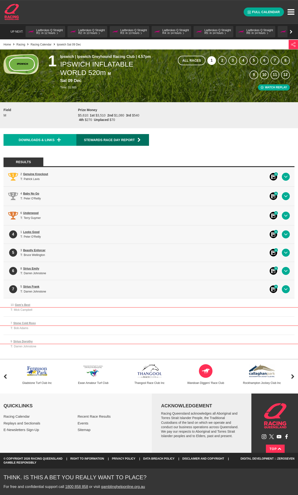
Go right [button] (291, 32)
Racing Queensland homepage (275, 416)
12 (285, 75)
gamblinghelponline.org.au (123, 487)
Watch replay (274, 87)
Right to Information (87, 458)
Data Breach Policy (159, 458)
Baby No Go (31, 193)
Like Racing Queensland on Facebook (286, 436)
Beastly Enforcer (34, 250)
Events (83, 423)
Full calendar (264, 12)
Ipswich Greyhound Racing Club (106, 57)
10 (264, 75)
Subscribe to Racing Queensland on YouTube (279, 436)
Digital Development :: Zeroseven (267, 458)
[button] (45, 31)
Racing (20, 44)
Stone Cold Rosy (24, 323)
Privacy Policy (123, 458)
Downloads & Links (37, 140)
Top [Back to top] (275, 449)
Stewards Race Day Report (112, 140)
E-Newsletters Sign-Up (21, 430)
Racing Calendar (40, 44)
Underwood (31, 213)
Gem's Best (22, 305)
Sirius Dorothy (23, 341)
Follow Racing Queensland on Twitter (271, 436)
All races (191, 60)
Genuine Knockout (35, 174)
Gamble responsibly (20, 462)
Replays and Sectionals (22, 423)
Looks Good (31, 232)
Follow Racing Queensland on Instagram (264, 436)
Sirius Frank (31, 286)
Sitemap (84, 430)
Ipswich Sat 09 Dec (69, 44)
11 (275, 75)
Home (12, 12)
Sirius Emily (31, 268)
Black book (273, 177)
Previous (5, 376)
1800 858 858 (76, 487)
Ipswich (67, 57)
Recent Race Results (94, 416)
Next (293, 376)
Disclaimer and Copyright (203, 458)
